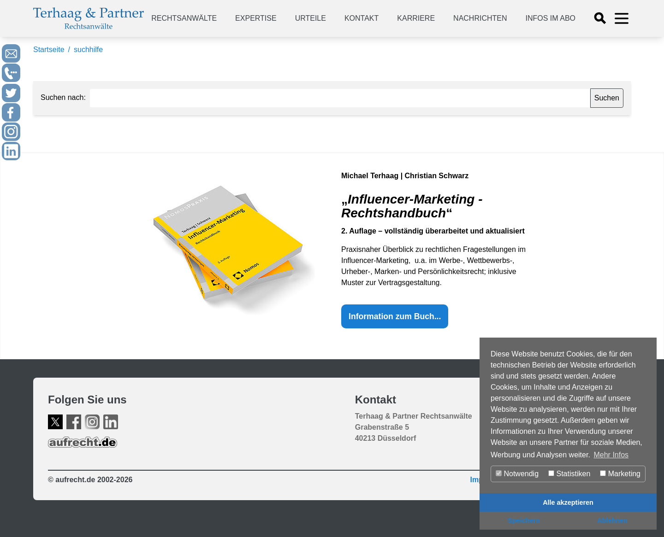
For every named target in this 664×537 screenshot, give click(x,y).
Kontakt (361, 18)
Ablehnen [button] (612, 520)
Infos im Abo (550, 18)
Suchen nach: (63, 97)
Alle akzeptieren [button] (568, 502)
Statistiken (569, 474)
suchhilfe (88, 49)
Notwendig (517, 474)
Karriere (416, 18)
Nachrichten (480, 18)
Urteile (310, 18)
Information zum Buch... (395, 316)
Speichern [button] (524, 520)
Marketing (620, 474)
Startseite (49, 49)
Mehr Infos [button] (610, 455)
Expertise (256, 18)
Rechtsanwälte (184, 18)
